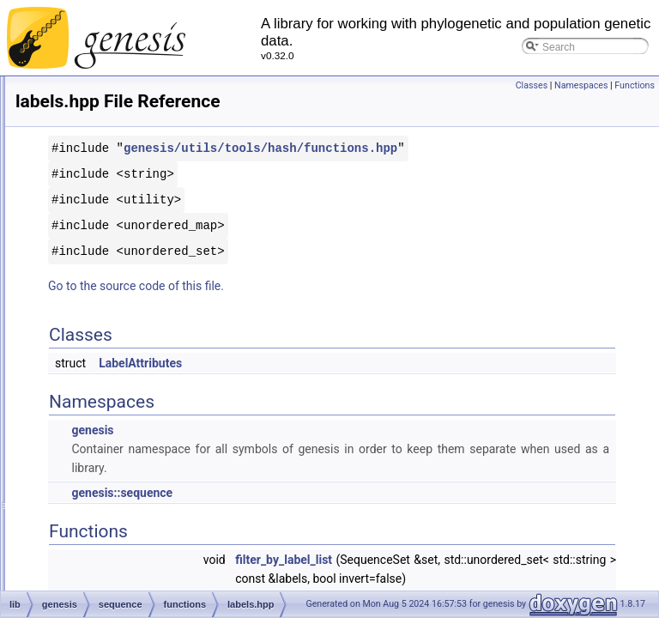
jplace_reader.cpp (97, 115)
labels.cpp (80, 323)
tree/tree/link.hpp (95, 512)
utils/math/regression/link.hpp (123, 530)
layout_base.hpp (94, 379)
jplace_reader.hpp (97, 134)
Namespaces (581, 85)
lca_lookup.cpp (91, 417)
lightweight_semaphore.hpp (120, 493)
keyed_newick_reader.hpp (116, 209)
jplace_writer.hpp (95, 172)
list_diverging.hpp (96, 568)
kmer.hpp (78, 285)
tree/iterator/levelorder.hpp (117, 474)
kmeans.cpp (84, 228)
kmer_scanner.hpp (99, 304)
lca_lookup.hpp (91, 436)
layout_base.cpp (94, 360)
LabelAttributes (354, 382)
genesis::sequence (336, 511)
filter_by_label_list (498, 578)
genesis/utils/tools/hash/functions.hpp (410, 167)
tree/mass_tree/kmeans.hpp (120, 247)
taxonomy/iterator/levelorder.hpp (130, 455)
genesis (307, 449)
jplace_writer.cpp (95, 153)
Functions (634, 85)
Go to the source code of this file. (350, 305)
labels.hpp (80, 342)
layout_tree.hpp (92, 398)
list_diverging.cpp (96, 549)
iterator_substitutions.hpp (114, 96)
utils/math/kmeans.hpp (108, 266)
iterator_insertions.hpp (108, 77)
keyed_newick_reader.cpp (116, 191)
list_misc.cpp (86, 587)
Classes (531, 85)
